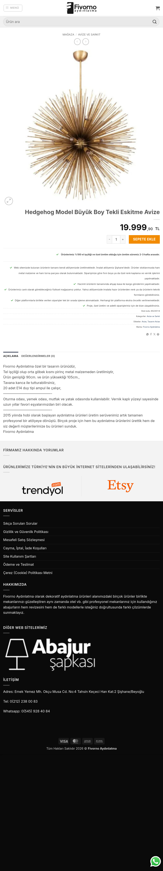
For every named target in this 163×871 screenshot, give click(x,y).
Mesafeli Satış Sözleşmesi (24, 540)
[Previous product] (85, 41)
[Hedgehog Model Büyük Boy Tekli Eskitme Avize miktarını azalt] (109, 239)
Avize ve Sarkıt (89, 34)
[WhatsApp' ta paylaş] (147, 334)
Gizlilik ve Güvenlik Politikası (25, 532)
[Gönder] (154, 22)
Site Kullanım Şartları (19, 556)
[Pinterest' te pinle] (158, 334)
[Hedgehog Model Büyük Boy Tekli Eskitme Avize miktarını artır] (122, 239)
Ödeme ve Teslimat (18, 564)
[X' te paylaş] (154, 334)
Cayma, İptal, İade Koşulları (24, 548)
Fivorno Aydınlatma (151, 327)
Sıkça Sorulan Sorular (20, 523)
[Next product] (77, 41)
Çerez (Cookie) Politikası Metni (27, 573)
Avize (144, 321)
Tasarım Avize (154, 321)
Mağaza (68, 34)
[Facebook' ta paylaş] (151, 334)
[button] (13, 8)
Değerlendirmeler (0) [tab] (38, 356)
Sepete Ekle (144, 239)
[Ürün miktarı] (116, 239)
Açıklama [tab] (10, 356)
